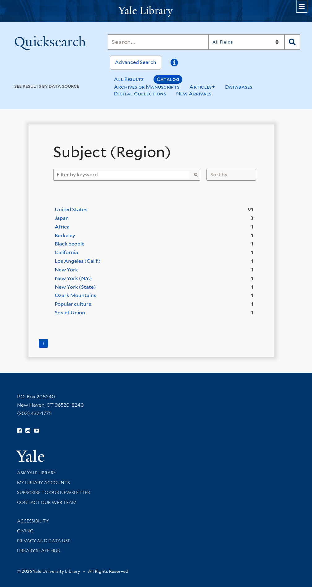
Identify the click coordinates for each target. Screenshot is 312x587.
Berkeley (65, 235)
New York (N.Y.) (73, 278)
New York (66, 270)
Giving (25, 530)
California (66, 252)
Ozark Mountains (75, 295)
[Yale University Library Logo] (156, 11)
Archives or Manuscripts (147, 87)
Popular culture (73, 304)
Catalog (168, 79)
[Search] (158, 42)
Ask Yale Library (36, 472)
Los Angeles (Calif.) (78, 261)
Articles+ (202, 87)
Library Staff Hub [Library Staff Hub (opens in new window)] (38, 550)
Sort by (219, 175)
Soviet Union (70, 313)
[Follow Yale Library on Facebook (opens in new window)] (19, 431)
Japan (62, 218)
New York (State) (75, 287)
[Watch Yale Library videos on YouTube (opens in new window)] (36, 431)
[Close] (255, 140)
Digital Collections (140, 94)
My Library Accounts (43, 482)
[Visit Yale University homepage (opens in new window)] (30, 454)
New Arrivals (194, 94)
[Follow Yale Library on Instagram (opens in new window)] (27, 431)
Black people (69, 244)
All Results (129, 79)
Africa (62, 227)
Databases (239, 87)
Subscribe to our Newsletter (53, 492)
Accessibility (33, 520)
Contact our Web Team (46, 502)
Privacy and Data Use (43, 540)
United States (71, 209)
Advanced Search (135, 62)
